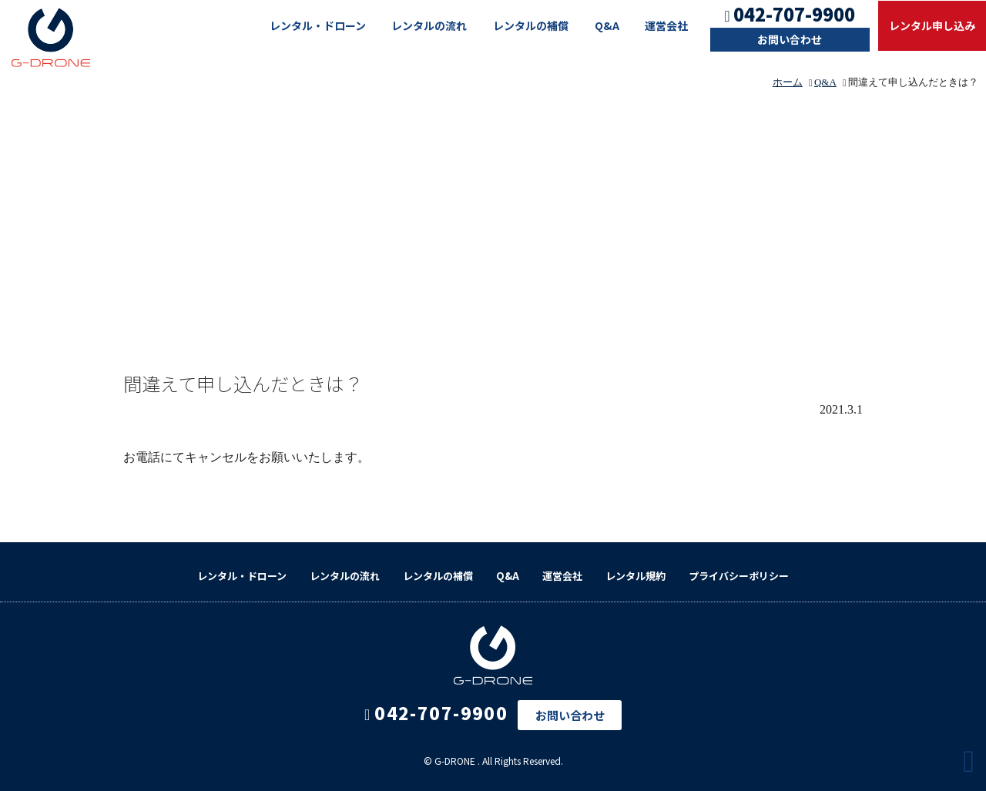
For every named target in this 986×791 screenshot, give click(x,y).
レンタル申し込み (932, 25)
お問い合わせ (789, 39)
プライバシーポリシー (739, 575)
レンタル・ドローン (318, 25)
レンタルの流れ (429, 25)
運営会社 (666, 25)
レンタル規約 (635, 575)
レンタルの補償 (530, 25)
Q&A (607, 25)
